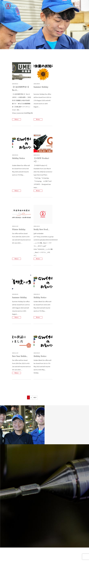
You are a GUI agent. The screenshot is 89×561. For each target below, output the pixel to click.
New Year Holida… (20, 356)
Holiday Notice (18, 158)
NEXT (35, 398)
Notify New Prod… (42, 229)
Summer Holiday (41, 87)
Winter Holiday (19, 229)
